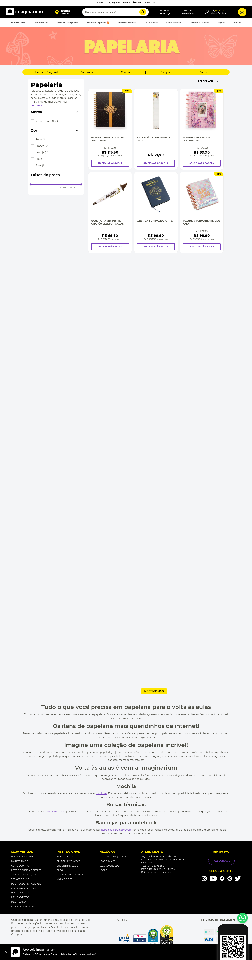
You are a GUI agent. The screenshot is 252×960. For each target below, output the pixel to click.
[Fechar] (6, 952)
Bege (40, 139)
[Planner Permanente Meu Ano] (201, 212)
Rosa (40, 165)
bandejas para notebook (116, 829)
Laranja (41, 152)
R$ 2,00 (63, 187)
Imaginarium (46, 121)
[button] (63, 12)
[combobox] (115, 12)
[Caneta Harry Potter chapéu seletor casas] (110, 212)
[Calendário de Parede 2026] (156, 129)
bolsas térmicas (55, 811)
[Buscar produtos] (142, 12)
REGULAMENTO (147, 2)
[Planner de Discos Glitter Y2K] (201, 129)
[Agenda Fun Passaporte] (156, 212)
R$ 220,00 (74, 187)
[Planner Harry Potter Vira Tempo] (110, 129)
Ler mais (36, 105)
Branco (41, 146)
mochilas (101, 793)
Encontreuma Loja (165, 12)
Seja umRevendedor (188, 12)
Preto (40, 158)
